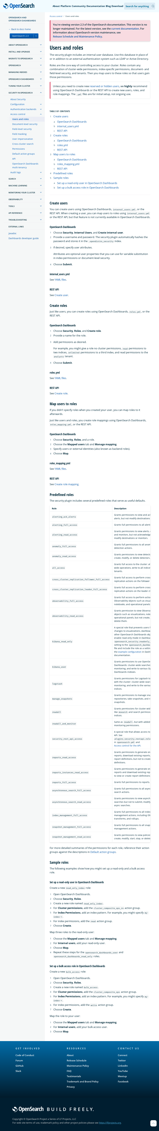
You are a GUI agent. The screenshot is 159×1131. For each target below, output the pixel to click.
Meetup (122, 1076)
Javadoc (12, 233)
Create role (61, 393)
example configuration (129, 651)
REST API (62, 130)
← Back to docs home (20, 29)
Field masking (19, 133)
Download (117, 6)
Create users (60, 116)
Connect (122, 1055)
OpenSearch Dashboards (72, 121)
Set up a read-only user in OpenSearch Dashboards (87, 183)
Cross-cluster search (23, 143)
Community (79, 6)
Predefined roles (63, 173)
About (56, 6)
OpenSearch (19, 6)
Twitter (122, 1060)
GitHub (19, 1065)
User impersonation (22, 138)
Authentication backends (23, 109)
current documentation (125, 28)
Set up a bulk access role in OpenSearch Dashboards (88, 187)
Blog (108, 6)
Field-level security (22, 129)
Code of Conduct (25, 1055)
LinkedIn (123, 1065)
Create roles (60, 135)
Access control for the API (127, 745)
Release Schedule (76, 1060)
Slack (18, 1070)
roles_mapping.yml (68, 164)
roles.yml (62, 145)
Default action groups (23, 153)
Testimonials (74, 1076)
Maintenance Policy (78, 1065)
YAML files (60, 279)
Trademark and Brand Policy (82, 1081)
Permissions (18, 148)
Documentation (95, 6)
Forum (19, 1060)
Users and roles (20, 119)
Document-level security (24, 124)
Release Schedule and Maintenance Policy (77, 36)
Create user (61, 295)
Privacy (71, 1086)
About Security (18, 99)
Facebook (123, 1081)
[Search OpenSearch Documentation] (139, 6)
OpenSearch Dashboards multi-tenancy (25, 165)
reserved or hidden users (104, 86)
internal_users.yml (68, 126)
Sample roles (61, 178)
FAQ (69, 1070)
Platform (66, 6)
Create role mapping (67, 484)
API (14, 158)
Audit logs (15, 172)
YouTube (123, 1070)
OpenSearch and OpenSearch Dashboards (22, 19)
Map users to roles (64, 154)
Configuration (17, 104)
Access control (17, 114)
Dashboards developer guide (24, 238)
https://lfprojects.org (110, 1122)
